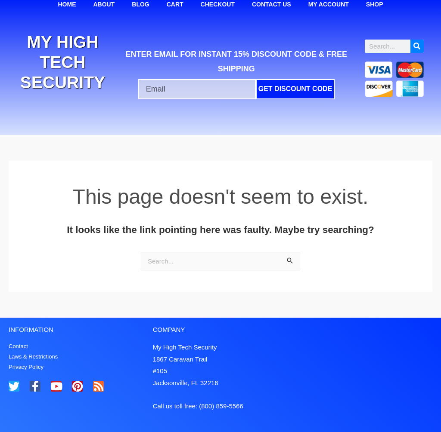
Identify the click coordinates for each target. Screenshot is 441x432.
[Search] (417, 46)
